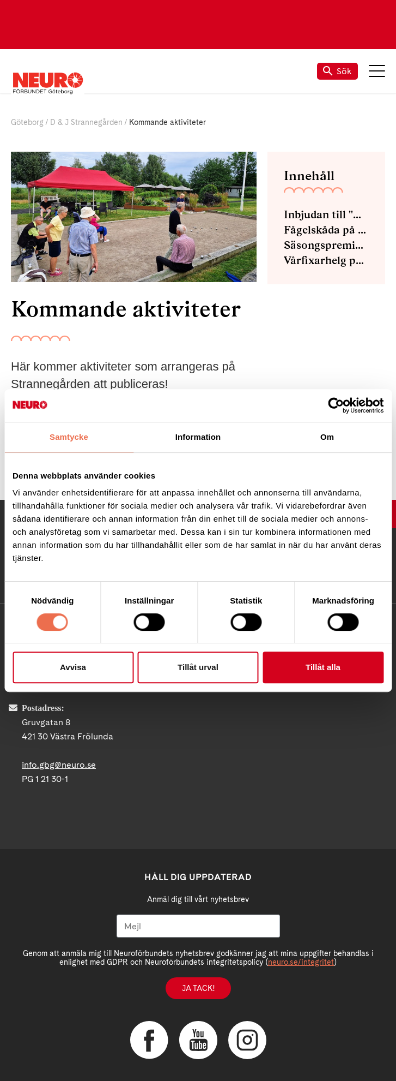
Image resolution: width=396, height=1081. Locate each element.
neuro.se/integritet (301, 962)
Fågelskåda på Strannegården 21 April (326, 229)
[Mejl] (198, 926)
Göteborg (27, 122)
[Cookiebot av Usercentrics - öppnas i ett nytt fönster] (335, 405)
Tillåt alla (323, 667)
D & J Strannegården (86, 122)
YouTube (198, 1040)
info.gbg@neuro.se (59, 765)
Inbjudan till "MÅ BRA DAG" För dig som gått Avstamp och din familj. (326, 214)
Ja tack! (198, 988)
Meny (377, 70)
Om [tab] (327, 436)
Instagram (247, 1040)
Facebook (149, 1040)
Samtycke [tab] (69, 436)
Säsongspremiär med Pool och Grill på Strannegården (326, 245)
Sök (337, 71)
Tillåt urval (198, 667)
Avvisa (73, 667)
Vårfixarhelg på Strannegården (326, 260)
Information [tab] (198, 436)
